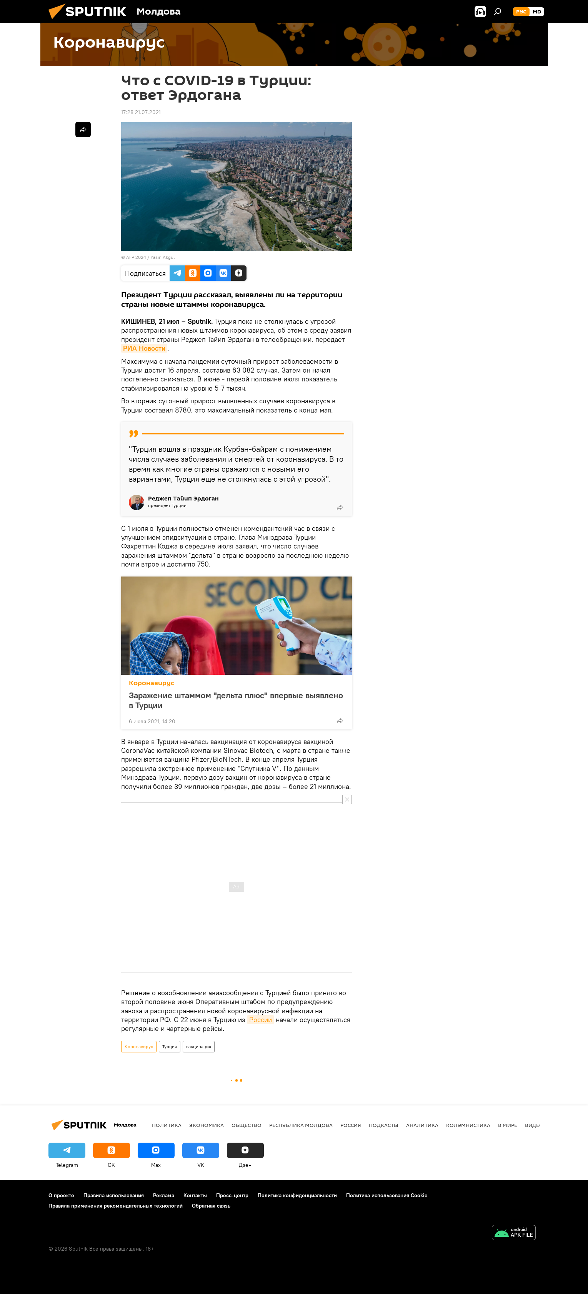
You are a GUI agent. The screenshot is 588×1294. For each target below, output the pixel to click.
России (260, 1019)
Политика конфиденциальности (297, 1195)
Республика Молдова (301, 1125)
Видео (534, 1125)
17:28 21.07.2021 (141, 112)
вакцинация (198, 1046)
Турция (169, 1046)
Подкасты (383, 1125)
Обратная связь (211, 1205)
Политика (167, 1125)
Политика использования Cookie (387, 1195)
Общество (247, 1125)
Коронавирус (151, 683)
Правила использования (113, 1195)
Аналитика (422, 1125)
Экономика (206, 1125)
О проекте (61, 1195)
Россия (350, 1125)
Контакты (195, 1195)
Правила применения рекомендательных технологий (115, 1205)
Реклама (163, 1195)
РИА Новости (144, 348)
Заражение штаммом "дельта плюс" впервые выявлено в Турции (236, 700)
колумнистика (468, 1125)
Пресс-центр (232, 1195)
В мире (507, 1125)
